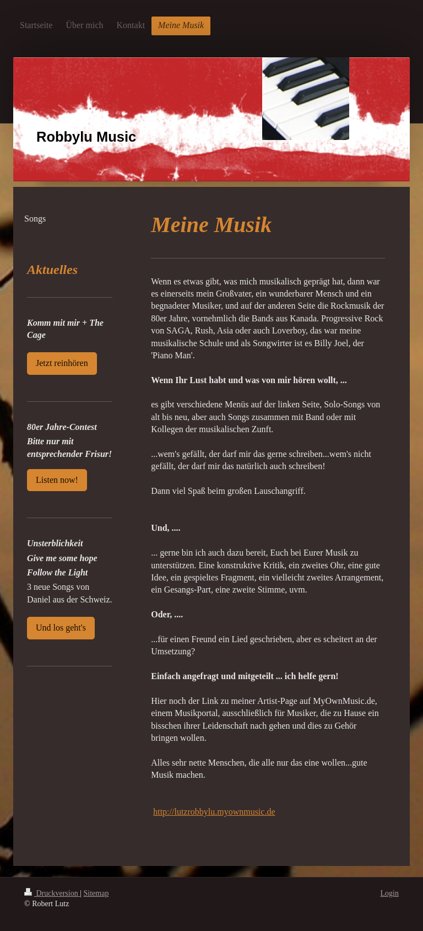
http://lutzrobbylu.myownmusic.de (214, 811)
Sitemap (96, 893)
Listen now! (57, 480)
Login (390, 893)
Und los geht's (61, 627)
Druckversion (52, 893)
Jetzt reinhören (62, 363)
